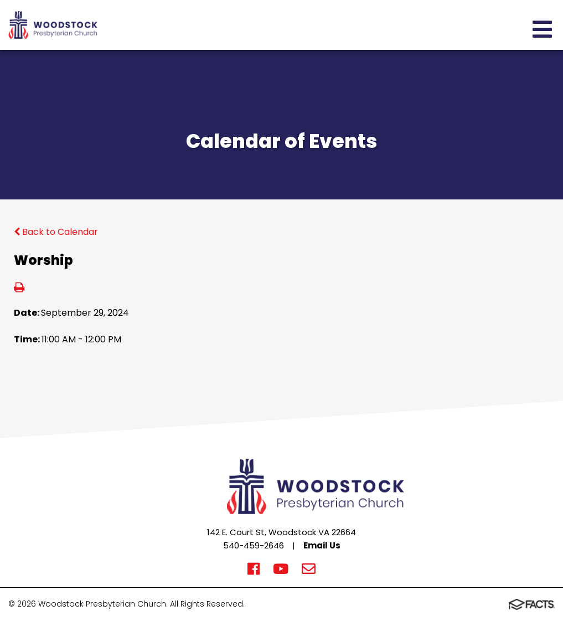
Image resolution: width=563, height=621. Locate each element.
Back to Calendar (56, 231)
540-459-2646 (253, 545)
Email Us (321, 545)
